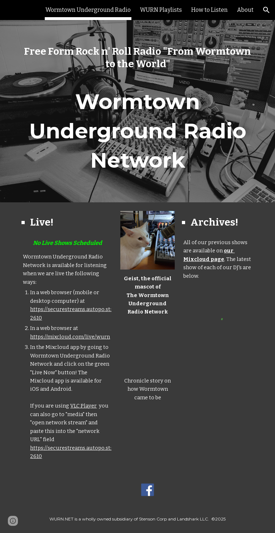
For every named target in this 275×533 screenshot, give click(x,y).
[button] (266, 10)
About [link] (245, 9)
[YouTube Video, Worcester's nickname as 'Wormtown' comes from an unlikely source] (147, 346)
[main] (137, 57)
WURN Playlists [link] (161, 9)
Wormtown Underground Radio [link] (88, 9)
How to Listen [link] (209, 9)
